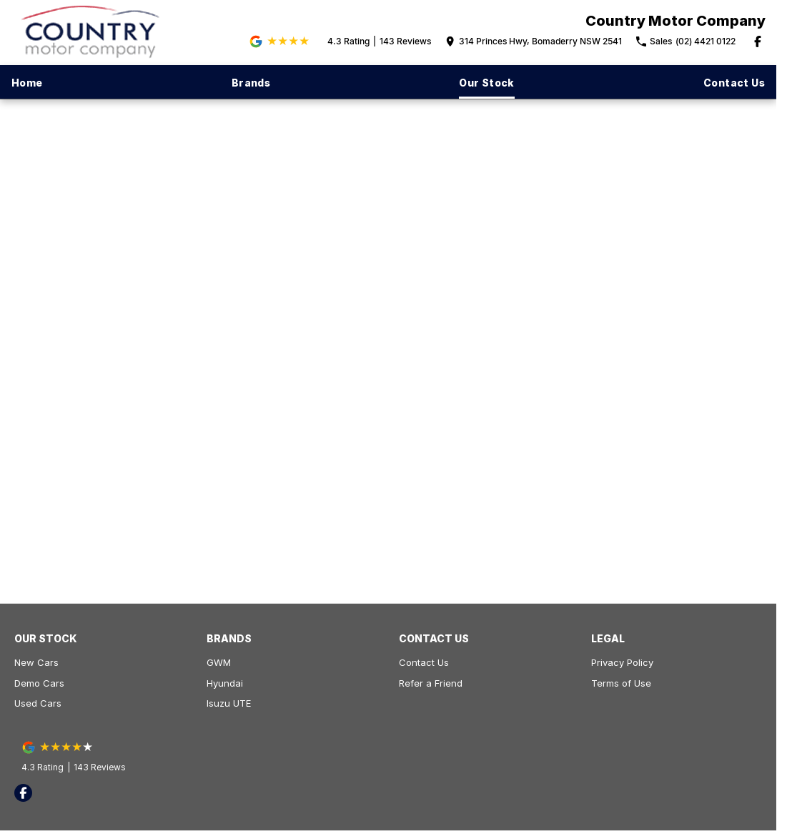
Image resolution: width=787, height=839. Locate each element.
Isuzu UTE (229, 703)
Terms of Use (621, 683)
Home (27, 83)
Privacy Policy (622, 662)
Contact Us (734, 83)
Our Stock (487, 83)
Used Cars (37, 703)
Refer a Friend (430, 683)
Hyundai (225, 683)
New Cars (36, 662)
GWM (219, 662)
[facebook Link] (758, 41)
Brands (251, 83)
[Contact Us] (533, 41)
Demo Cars (39, 683)
